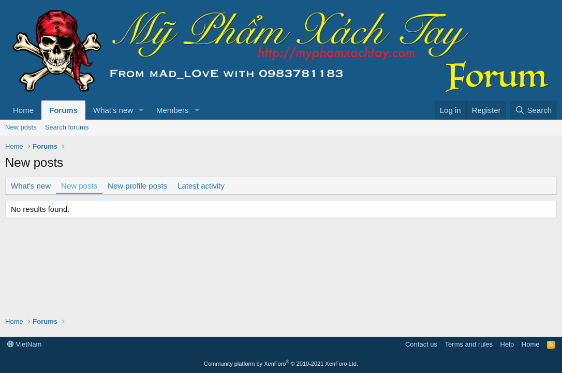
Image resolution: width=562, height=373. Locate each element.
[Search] (533, 110)
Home (23, 110)
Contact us (421, 344)
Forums (63, 110)
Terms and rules (469, 344)
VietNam (24, 344)
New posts (21, 127)
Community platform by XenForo (281, 364)
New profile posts (137, 185)
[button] (141, 110)
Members (172, 110)
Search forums (67, 127)
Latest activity (201, 185)
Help (507, 344)
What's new (113, 110)
